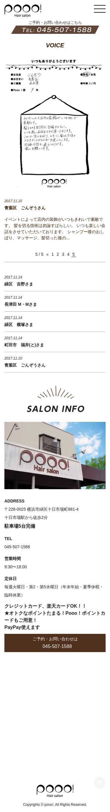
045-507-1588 (57, 646)
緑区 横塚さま (18, 324)
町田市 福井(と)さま (24, 344)
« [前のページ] (47, 254)
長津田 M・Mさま (20, 304)
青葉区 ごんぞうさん (24, 207)
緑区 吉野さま (18, 284)
